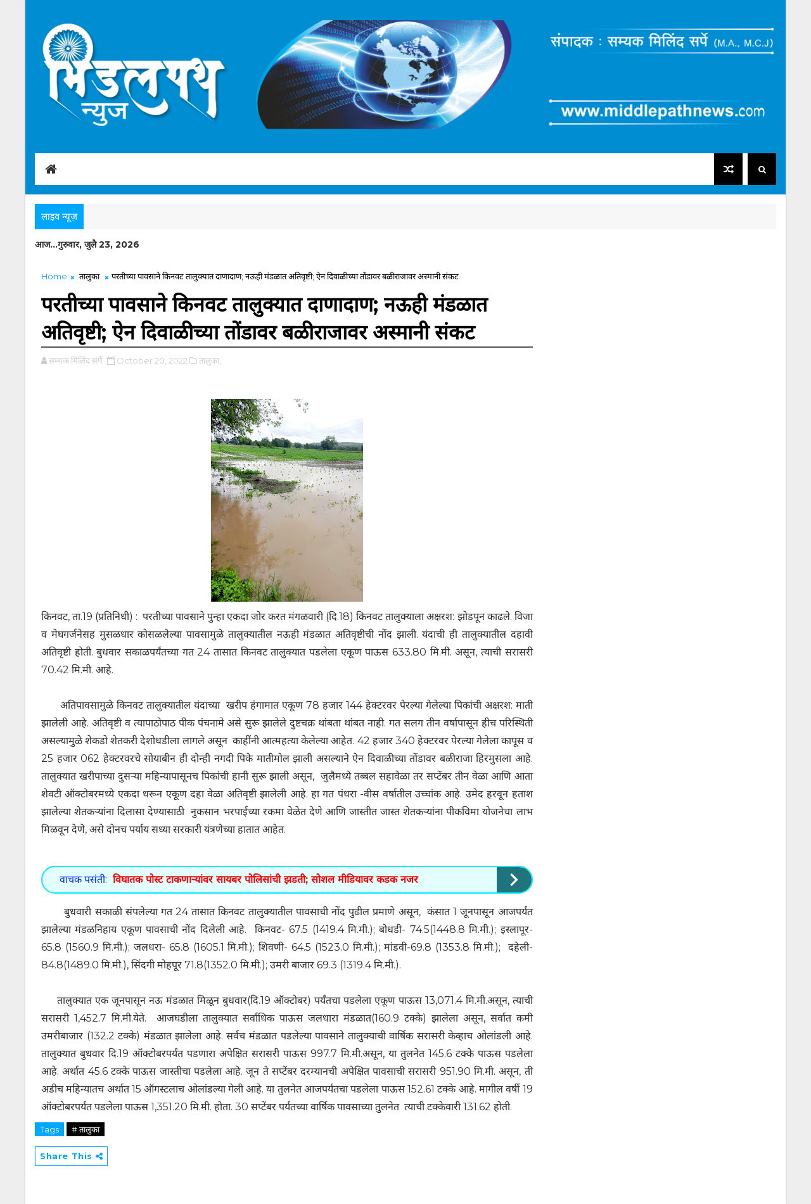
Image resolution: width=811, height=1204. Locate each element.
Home (54, 276)
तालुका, (210, 360)
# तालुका (85, 1129)
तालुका (89, 276)
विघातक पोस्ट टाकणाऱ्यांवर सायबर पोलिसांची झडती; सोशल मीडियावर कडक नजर (265, 879)
